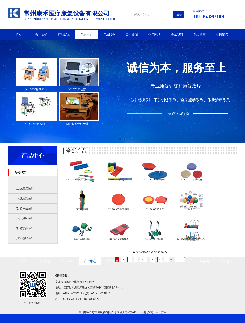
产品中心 (86, 34)
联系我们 (177, 34)
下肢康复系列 (25, 198)
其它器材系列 (25, 238)
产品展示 (64, 34)
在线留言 (199, 34)
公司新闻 (132, 34)
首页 (19, 34)
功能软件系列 (25, 228)
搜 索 (179, 14)
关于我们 (41, 34)
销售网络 (154, 34)
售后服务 (109, 34)
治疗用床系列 (25, 218)
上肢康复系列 (25, 188)
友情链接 (222, 34)
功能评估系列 (25, 208)
